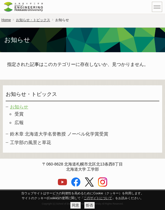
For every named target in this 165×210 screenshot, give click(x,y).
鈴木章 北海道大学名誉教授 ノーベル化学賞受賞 (59, 134)
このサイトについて (98, 198)
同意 (75, 205)
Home (6, 20)
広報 (19, 122)
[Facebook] (75, 185)
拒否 (89, 205)
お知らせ (19, 106)
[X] (89, 185)
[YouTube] (62, 185)
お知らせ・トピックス (33, 20)
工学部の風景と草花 (30, 142)
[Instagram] (102, 185)
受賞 (19, 114)
